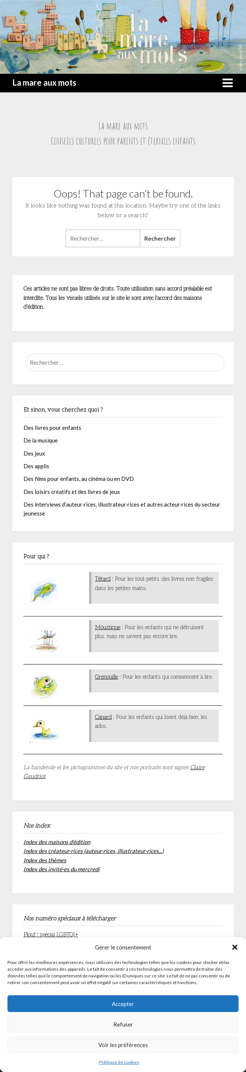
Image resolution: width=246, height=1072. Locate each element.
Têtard (103, 578)
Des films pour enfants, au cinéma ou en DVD (78, 478)
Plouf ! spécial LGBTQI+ (50, 934)
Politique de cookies (119, 1062)
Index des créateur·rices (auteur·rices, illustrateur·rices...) (93, 850)
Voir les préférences (123, 1044)
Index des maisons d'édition (56, 841)
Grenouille (106, 676)
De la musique (40, 440)
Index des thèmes (44, 860)
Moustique (107, 627)
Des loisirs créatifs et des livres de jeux (71, 491)
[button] (235, 947)
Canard (103, 717)
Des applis (36, 466)
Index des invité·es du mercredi (61, 869)
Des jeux (34, 453)
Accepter (123, 1003)
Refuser (123, 1024)
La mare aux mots (44, 82)
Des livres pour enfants (52, 427)
